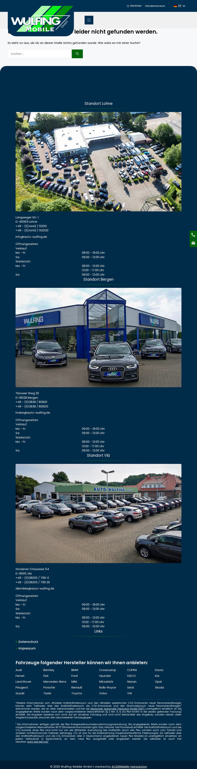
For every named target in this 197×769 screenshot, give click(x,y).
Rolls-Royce (107, 687)
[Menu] (89, 20)
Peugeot (22, 687)
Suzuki (20, 693)
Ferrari (20, 676)
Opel (158, 682)
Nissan (132, 682)
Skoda (159, 687)
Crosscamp (107, 670)
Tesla (47, 693)
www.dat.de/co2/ (37, 741)
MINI (74, 682)
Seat (130, 687)
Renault (76, 687)
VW (129, 693)
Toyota (76, 693)
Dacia (159, 670)
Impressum (27, 648)
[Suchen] (77, 53)
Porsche (49, 687)
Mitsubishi (106, 682)
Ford (74, 676)
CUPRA (132, 670)
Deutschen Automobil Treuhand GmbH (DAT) (117, 708)
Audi (19, 670)
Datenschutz (28, 642)
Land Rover (23, 682)
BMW (74, 670)
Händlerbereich (155, 5)
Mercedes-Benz (54, 682)
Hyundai (105, 676)
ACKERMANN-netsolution (129, 767)
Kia (157, 676)
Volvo (103, 693)
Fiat (46, 676)
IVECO (131, 676)
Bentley (48, 670)
